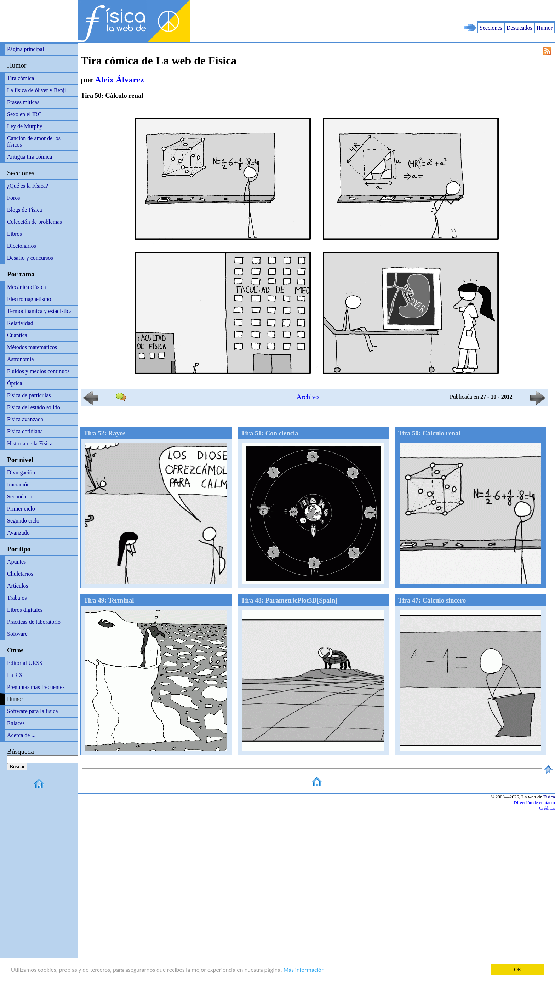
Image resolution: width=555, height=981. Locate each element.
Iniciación (18, 484)
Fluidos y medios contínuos (38, 371)
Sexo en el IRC (24, 114)
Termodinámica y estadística (39, 311)
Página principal (25, 49)
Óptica (14, 383)
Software (17, 634)
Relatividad (20, 323)
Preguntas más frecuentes (36, 687)
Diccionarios (21, 246)
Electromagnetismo (29, 299)
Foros (13, 198)
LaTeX (15, 675)
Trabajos (17, 598)
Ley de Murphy (24, 126)
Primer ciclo (21, 509)
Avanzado (18, 533)
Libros (14, 234)
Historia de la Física (29, 443)
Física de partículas (29, 395)
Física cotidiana (25, 431)
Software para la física (32, 711)
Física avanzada (25, 419)
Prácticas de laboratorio (34, 622)
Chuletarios (20, 574)
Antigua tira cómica (29, 157)
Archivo (308, 396)
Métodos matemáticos (32, 347)
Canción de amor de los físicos (34, 141)
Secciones (491, 28)
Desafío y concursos (30, 258)
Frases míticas (23, 102)
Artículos (17, 586)
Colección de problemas (34, 222)
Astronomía (20, 359)
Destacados (519, 28)
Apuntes (16, 562)
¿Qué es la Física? (27, 186)
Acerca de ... (21, 735)
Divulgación (21, 472)
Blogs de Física (24, 210)
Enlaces (16, 723)
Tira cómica (20, 78)
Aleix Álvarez (119, 79)
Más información (304, 970)
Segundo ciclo (23, 521)
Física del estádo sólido (33, 407)
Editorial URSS (24, 663)
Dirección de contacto (534, 802)
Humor (545, 28)
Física (549, 796)
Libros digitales (24, 610)
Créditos (547, 808)
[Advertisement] (472, 10)
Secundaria (19, 497)
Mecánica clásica (26, 287)
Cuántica (17, 335)
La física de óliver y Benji (36, 90)
